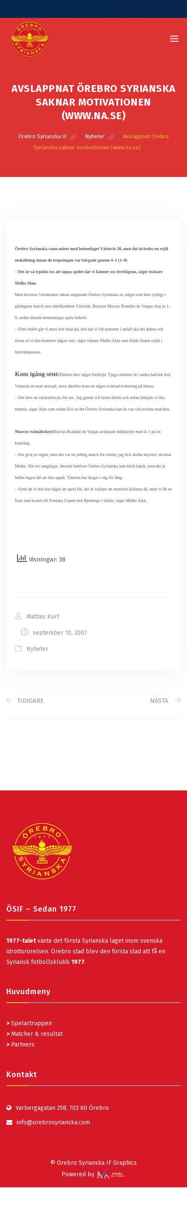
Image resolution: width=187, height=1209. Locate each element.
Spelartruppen (30, 1023)
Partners (20, 1044)
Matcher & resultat (34, 1034)
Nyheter (37, 649)
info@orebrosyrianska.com (53, 1122)
